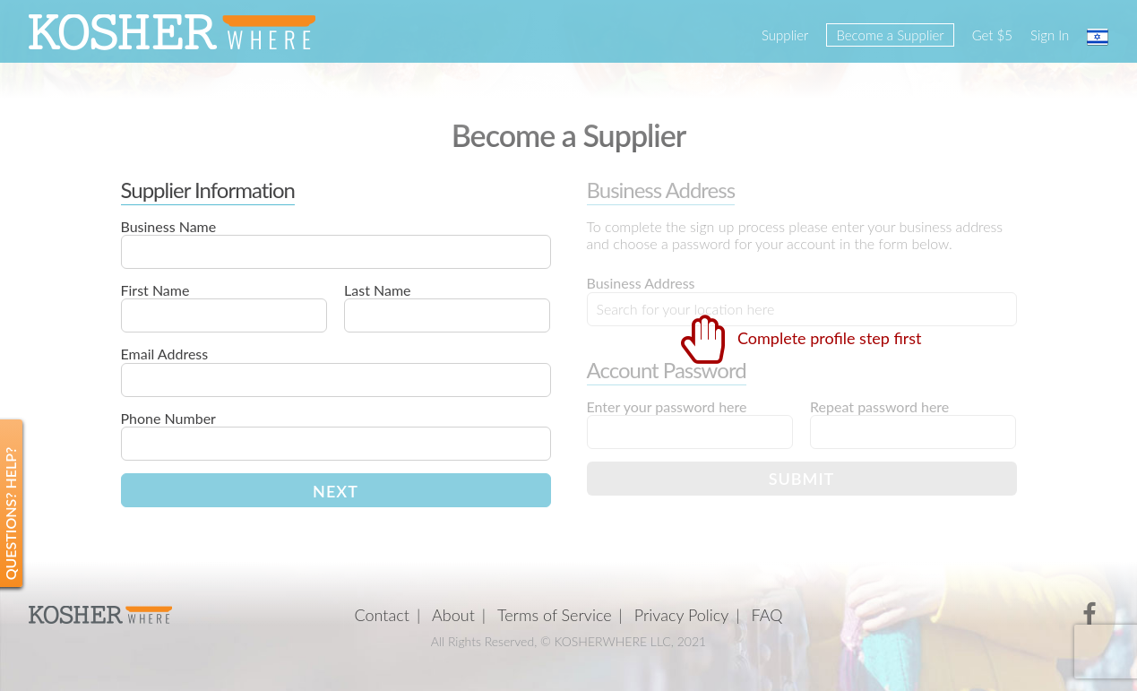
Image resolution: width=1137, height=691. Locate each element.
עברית (1097, 37)
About (453, 615)
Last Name (377, 289)
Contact (382, 615)
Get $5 (992, 35)
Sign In (1049, 35)
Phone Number (168, 418)
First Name (155, 289)
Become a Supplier (889, 35)
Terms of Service (554, 615)
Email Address (165, 353)
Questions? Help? (10, 514)
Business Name (169, 226)
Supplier (785, 35)
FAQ (766, 615)
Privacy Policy (681, 615)
